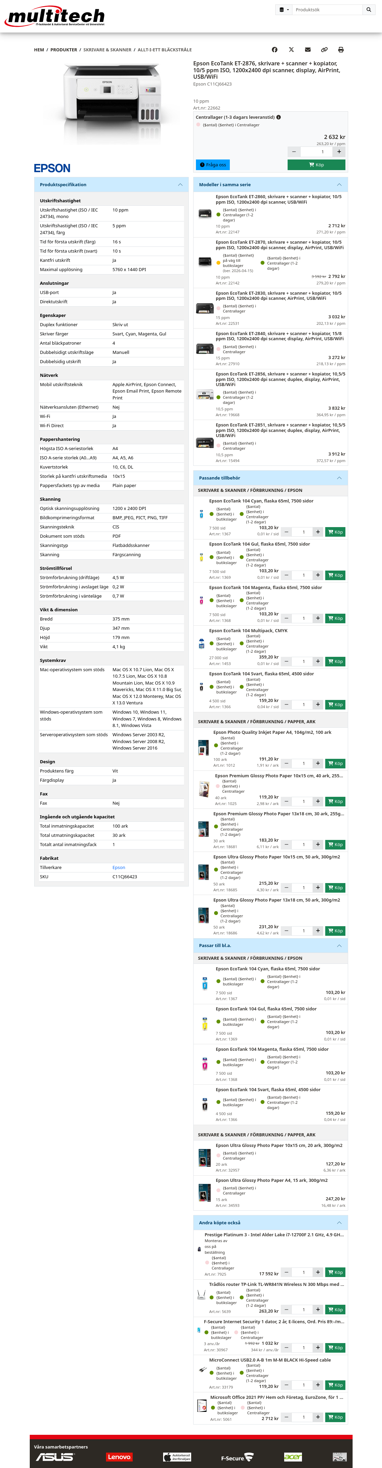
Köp (316, 170)
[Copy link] (324, 55)
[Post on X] (291, 55)
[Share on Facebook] (274, 55)
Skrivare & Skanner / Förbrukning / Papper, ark (256, 727)
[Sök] (369, 9)
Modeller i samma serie (225, 190)
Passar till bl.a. (215, 951)
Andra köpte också (219, 1228)
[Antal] (316, 157)
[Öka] (338, 157)
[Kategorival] (283, 9)
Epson (119, 873)
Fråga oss (212, 170)
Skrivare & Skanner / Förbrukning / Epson (250, 496)
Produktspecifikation (63, 190)
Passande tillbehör (219, 483)
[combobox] (327, 9)
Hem (39, 55)
